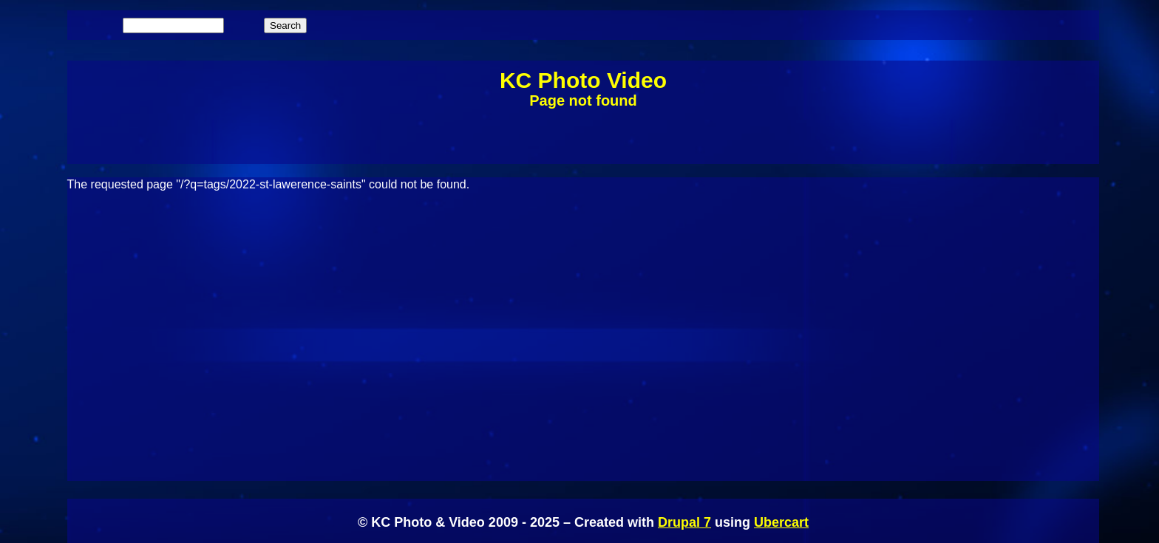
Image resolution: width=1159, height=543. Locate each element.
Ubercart (781, 522)
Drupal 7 (684, 522)
